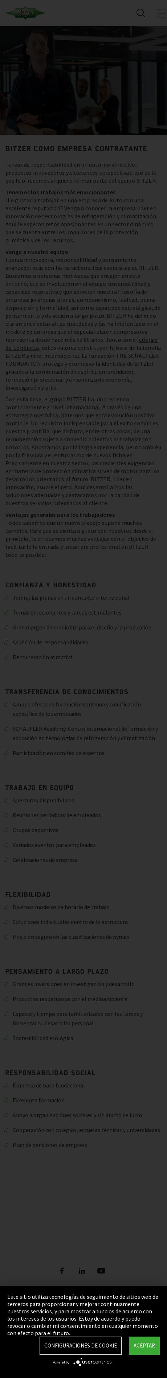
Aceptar (144, 1345)
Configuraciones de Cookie (80, 1345)
